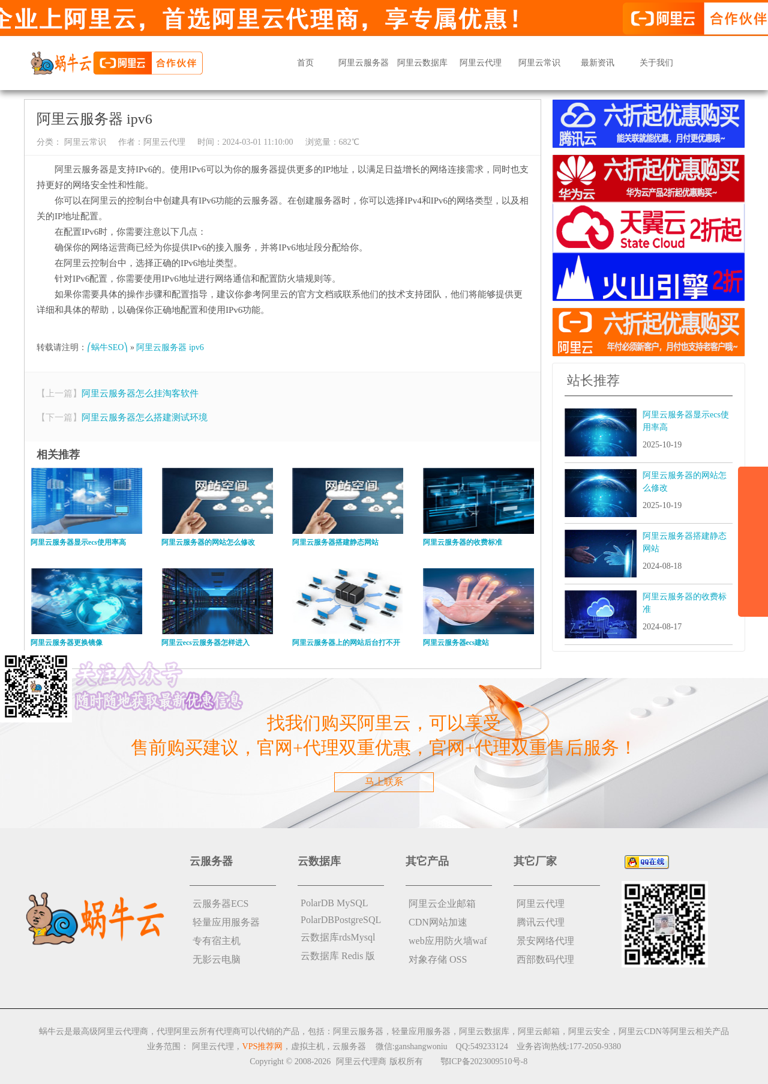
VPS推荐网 (262, 1046)
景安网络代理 (545, 941)
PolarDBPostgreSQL (341, 920)
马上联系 (384, 782)
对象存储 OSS (438, 959)
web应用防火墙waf (448, 941)
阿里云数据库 (422, 62)
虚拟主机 (308, 1046)
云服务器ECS (220, 903)
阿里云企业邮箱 (442, 903)
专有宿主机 (217, 941)
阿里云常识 (539, 62)
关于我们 (656, 62)
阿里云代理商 (361, 1061)
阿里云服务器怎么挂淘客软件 (140, 393)
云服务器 (349, 1046)
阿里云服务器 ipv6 (169, 347)
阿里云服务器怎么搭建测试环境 (145, 417)
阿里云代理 (481, 62)
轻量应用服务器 (226, 922)
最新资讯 (597, 62)
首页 (305, 62)
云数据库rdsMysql (338, 937)
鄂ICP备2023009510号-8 (483, 1061)
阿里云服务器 (363, 62)
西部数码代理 (545, 959)
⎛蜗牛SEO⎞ (107, 347)
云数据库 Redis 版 (338, 956)
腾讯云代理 (541, 922)
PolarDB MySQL (334, 903)
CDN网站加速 (438, 922)
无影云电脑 (217, 959)
